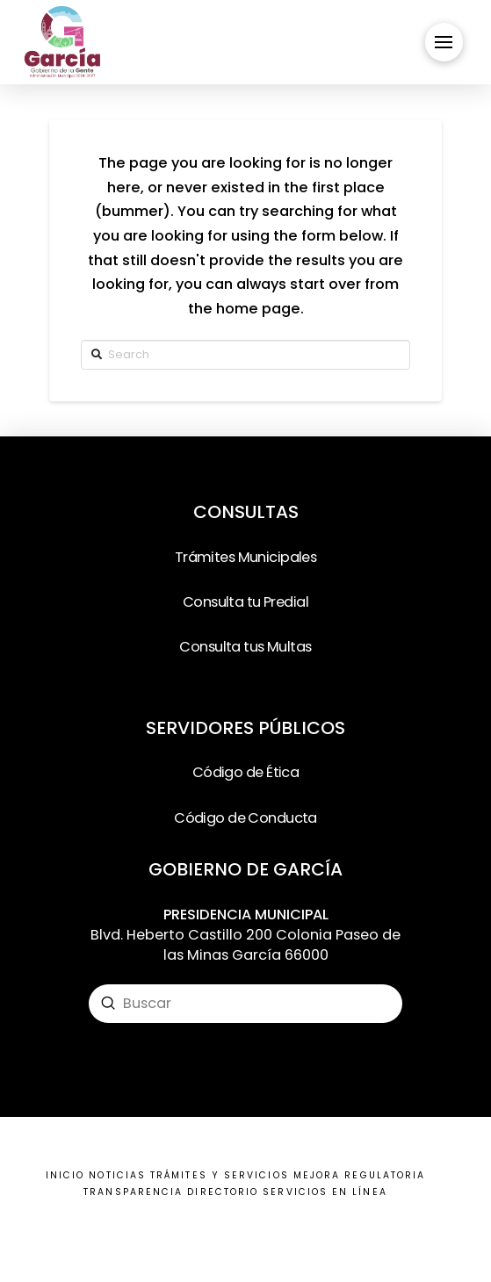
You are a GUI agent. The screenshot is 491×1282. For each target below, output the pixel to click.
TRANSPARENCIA (133, 1192)
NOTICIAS (117, 1175)
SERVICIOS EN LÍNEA (324, 1192)
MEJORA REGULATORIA (359, 1175)
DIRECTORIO (222, 1192)
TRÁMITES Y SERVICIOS (219, 1175)
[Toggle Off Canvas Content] (444, 42)
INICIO (65, 1175)
